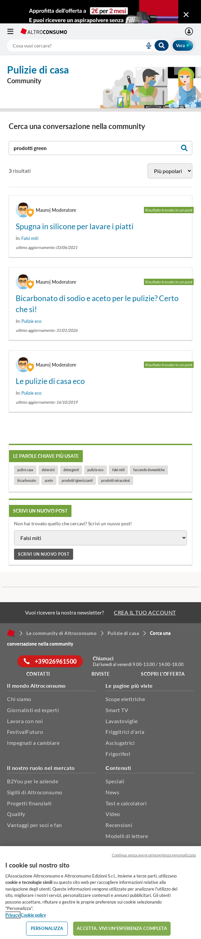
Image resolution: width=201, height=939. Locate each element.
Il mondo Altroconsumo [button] (36, 685)
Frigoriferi (118, 754)
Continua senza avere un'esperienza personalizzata (154, 855)
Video (113, 814)
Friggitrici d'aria (125, 731)
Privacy (12, 915)
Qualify (16, 814)
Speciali (115, 781)
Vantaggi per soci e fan (34, 825)
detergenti (71, 470)
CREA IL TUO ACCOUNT (145, 612)
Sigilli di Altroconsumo (34, 792)
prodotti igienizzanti (77, 481)
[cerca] (68, 45)
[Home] (11, 633)
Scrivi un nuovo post (43, 554)
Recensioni (119, 825)
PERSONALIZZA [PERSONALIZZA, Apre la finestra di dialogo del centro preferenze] (47, 928)
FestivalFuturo (25, 731)
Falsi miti (29, 238)
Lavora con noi (25, 721)
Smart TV (117, 710)
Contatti (38, 674)
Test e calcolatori (126, 803)
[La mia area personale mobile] (190, 31)
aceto (49, 481)
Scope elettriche (125, 699)
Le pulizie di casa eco (50, 381)
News (112, 792)
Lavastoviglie (122, 721)
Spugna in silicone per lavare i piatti (75, 226)
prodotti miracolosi (115, 481)
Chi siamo (19, 699)
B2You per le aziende (32, 781)
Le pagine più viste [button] (129, 685)
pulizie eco (95, 470)
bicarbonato (26, 481)
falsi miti (118, 470)
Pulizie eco (31, 321)
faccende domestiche (149, 470)
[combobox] (88, 45)
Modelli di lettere (127, 836)
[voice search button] (146, 45)
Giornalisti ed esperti (33, 710)
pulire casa (25, 470)
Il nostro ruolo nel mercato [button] (41, 768)
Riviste (100, 674)
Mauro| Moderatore (56, 210)
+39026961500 (50, 661)
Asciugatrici (120, 743)
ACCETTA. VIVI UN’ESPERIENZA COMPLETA (122, 928)
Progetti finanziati (29, 803)
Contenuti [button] (118, 768)
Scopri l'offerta (163, 674)
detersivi (48, 470)
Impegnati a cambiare (33, 743)
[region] (100, 892)
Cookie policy (33, 915)
